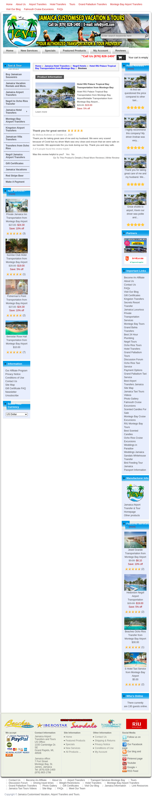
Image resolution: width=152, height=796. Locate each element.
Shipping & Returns (105, 740)
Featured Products (73, 49)
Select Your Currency (15, 405)
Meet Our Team (77, 788)
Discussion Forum (133, 359)
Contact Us (11, 381)
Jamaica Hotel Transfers (14, 111)
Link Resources (140, 785)
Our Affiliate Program (16, 370)
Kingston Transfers (134, 299)
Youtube (131, 763)
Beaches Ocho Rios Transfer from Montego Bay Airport (135, 631)
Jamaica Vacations (16, 169)
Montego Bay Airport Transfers (126, 4)
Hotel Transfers (58, 4)
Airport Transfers (38, 4)
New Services (28, 49)
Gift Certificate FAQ (15, 388)
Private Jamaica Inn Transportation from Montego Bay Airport (17, 213)
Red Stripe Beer (15, 175)
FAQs (60, 9)
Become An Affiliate (134, 277)
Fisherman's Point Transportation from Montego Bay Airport (17, 295)
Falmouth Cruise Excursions (39, 9)
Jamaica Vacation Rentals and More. (16, 84)
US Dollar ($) (86, 35)
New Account (141, 42)
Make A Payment (15, 181)
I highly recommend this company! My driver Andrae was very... (135, 130)
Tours (72, 4)
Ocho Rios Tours (133, 345)
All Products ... (73, 751)
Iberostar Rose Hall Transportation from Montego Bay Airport (17, 335)
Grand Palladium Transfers (93, 4)
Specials (49, 49)
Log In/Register (96, 42)
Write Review (112, 158)
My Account (99, 49)
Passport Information (135, 470)
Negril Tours (130, 341)
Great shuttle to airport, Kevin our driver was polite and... (135, 207)
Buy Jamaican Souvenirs (14, 76)
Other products (132, 515)
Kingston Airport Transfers (15, 129)
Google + (132, 767)
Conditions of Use (14, 377)
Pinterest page (134, 758)
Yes (68, 154)
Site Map (10, 384)
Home (9, 4)
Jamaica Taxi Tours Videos (23, 788)
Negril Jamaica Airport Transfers (15, 156)
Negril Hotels (79, 66)
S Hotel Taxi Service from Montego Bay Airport (135, 667)
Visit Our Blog (13, 9)
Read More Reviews (94, 158)
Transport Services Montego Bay (107, 780)
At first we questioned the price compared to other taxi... (135, 90)
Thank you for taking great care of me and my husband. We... (135, 168)
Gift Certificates (14, 163)
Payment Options (133, 370)
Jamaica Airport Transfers (15, 93)
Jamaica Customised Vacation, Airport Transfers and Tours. (49, 794)
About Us (21, 4)
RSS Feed (132, 771)
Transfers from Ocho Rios (17, 147)
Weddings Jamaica (134, 452)
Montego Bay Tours (134, 324)
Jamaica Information (115, 785)
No (72, 154)
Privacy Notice (13, 374)
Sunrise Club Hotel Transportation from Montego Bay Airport (17, 254)
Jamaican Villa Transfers (14, 138)
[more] (11, 194)
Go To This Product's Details (67, 158)
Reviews (119, 49)
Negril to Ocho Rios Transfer (17, 102)
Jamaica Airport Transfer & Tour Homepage (132, 508)
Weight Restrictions (69, 783)
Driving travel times (43, 783)
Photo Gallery (131, 398)
